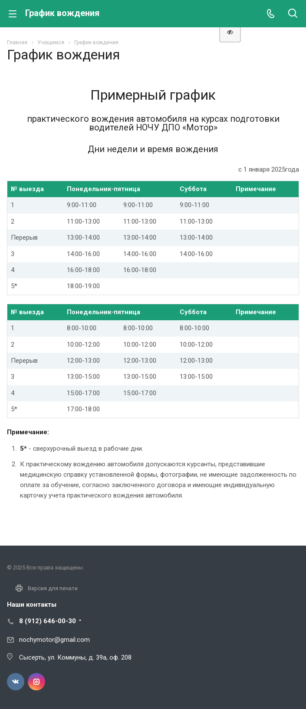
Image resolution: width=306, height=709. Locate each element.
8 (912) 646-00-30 (47, 621)
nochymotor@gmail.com (54, 640)
